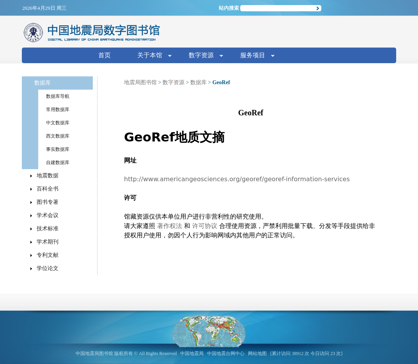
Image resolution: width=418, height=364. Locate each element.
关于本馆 (151, 56)
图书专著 (47, 202)
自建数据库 (57, 162)
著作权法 (169, 226)
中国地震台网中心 (225, 353)
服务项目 (254, 56)
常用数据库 (57, 109)
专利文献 (47, 255)
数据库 (198, 82)
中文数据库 (57, 122)
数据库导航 (57, 96)
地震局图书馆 (140, 82)
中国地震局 (192, 353)
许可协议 (204, 226)
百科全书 (47, 189)
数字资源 (202, 56)
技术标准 (47, 228)
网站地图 (257, 353)
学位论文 (47, 268)
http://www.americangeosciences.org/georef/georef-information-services (237, 179)
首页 (104, 55)
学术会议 (47, 215)
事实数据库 (57, 149)
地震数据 (47, 175)
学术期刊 (47, 242)
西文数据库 (57, 136)
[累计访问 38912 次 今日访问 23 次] (306, 353)
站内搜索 (229, 8)
